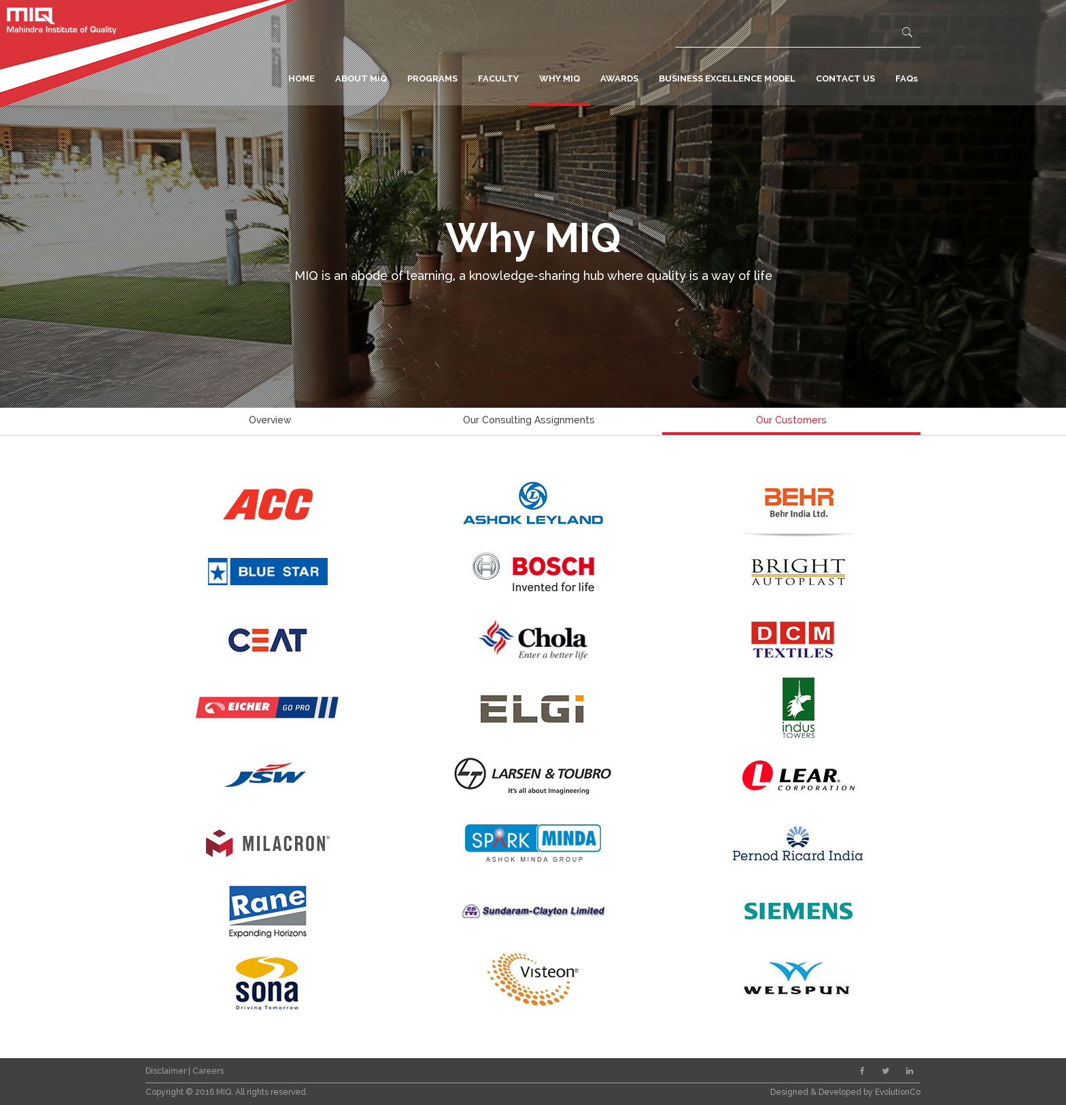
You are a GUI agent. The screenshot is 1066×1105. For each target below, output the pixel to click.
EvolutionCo (898, 1092)
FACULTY (498, 78)
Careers (208, 1071)
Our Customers (791, 420)
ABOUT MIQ (361, 78)
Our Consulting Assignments (529, 420)
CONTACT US (845, 78)
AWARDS (619, 78)
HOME (301, 78)
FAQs (906, 78)
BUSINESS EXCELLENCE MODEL (727, 78)
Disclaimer (166, 1071)
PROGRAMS (432, 78)
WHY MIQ (559, 78)
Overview (270, 420)
